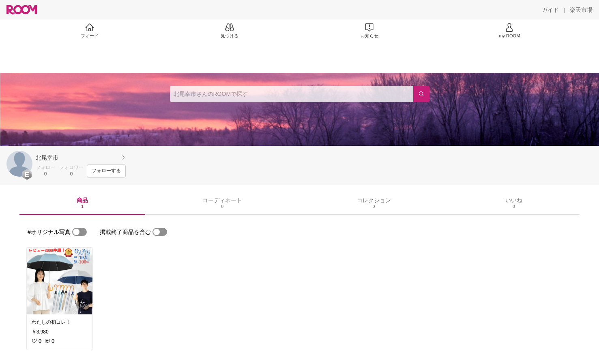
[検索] (421, 94)
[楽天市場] (581, 9)
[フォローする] (106, 171)
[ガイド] (550, 9)
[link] (59, 281)
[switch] (79, 232)
